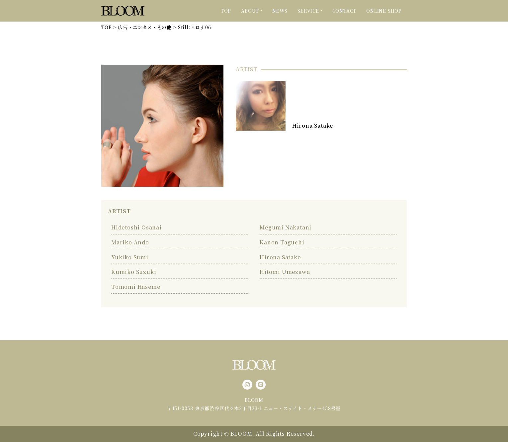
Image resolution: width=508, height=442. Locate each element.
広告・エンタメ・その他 (145, 27)
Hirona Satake (312, 125)
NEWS (280, 10)
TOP (226, 10)
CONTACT (344, 10)
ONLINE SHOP (384, 10)
